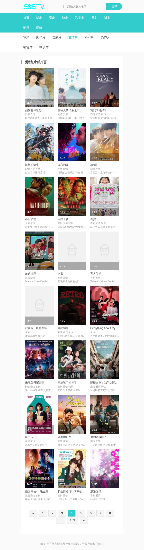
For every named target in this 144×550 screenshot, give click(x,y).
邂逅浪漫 (30, 273)
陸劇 (65, 17)
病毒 (60, 273)
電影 (26, 37)
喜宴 (93, 219)
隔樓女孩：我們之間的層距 (106, 382)
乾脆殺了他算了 (67, 382)
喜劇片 (57, 37)
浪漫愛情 (95, 491)
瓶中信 (29, 437)
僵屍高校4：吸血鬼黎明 (39, 491)
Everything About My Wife (106, 328)
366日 (94, 164)
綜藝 (39, 27)
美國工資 (63, 219)
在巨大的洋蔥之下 (69, 110)
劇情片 (28, 47)
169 (72, 520)
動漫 (26, 27)
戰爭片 (44, 47)
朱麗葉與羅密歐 (34, 382)
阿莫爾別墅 (64, 437)
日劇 (94, 17)
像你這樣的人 (98, 437)
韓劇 (39, 17)
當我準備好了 (98, 110)
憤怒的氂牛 (32, 164)
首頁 (26, 17)
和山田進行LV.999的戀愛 (73, 491)
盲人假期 (95, 273)
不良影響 (30, 219)
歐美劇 (79, 17)
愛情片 (73, 37)
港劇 (107, 17)
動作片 (40, 37)
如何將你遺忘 (33, 110)
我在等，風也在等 (36, 328)
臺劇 (52, 17)
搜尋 (114, 6)
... (60, 520)
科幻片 (89, 37)
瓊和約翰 (63, 164)
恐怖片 (105, 37)
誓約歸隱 (63, 328)
